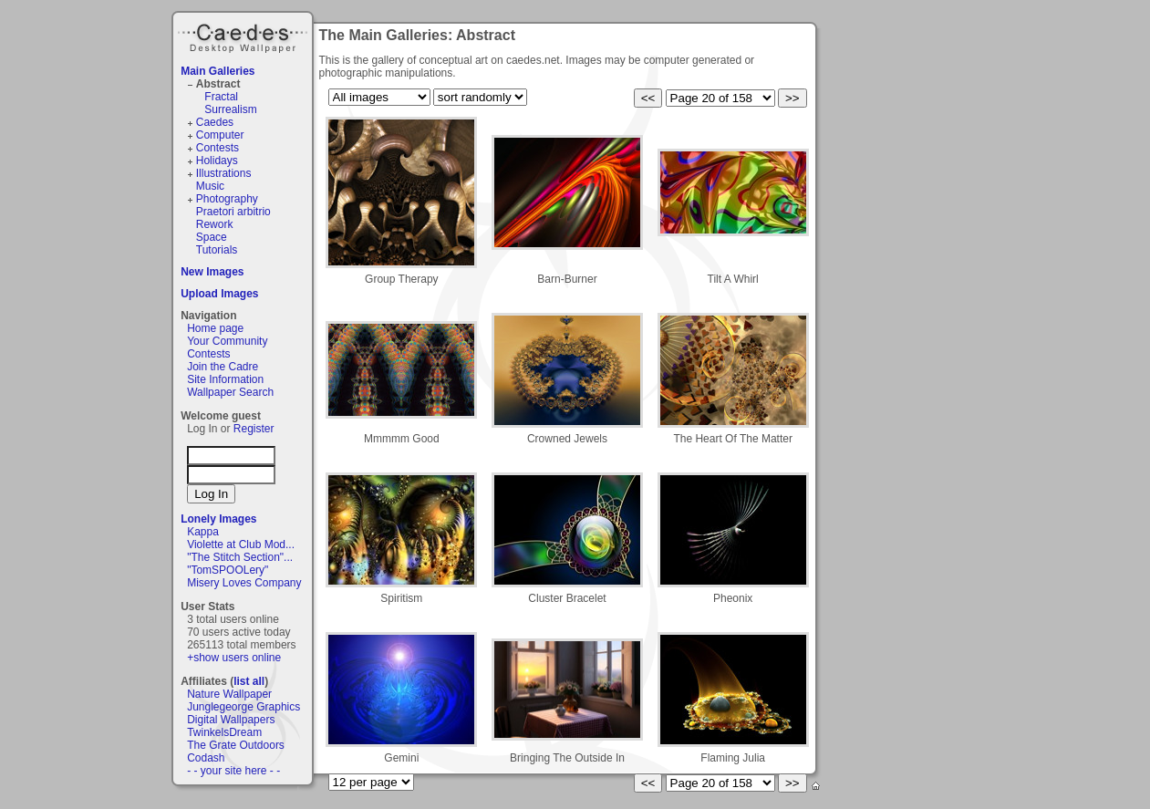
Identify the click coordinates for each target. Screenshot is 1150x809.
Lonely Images (218, 519)
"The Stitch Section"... (240, 557)
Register (254, 428)
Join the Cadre (222, 366)
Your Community (227, 341)
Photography (227, 198)
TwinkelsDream (224, 732)
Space (211, 237)
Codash (205, 758)
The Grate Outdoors (236, 745)
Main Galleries (217, 71)
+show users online (234, 657)
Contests (217, 147)
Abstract (218, 84)
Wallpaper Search (230, 392)
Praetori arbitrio (233, 211)
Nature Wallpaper (229, 694)
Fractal (221, 96)
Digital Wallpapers (231, 719)
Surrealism (230, 109)
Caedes (244, 35)
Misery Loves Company (244, 582)
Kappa (203, 531)
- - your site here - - (233, 770)
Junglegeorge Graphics (243, 706)
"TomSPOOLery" (227, 570)
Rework (214, 224)
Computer (220, 135)
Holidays (217, 160)
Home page (215, 328)
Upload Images (219, 293)
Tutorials (217, 250)
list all (248, 681)
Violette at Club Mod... (241, 544)
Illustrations (224, 173)
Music (210, 186)
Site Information (225, 379)
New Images (212, 271)
